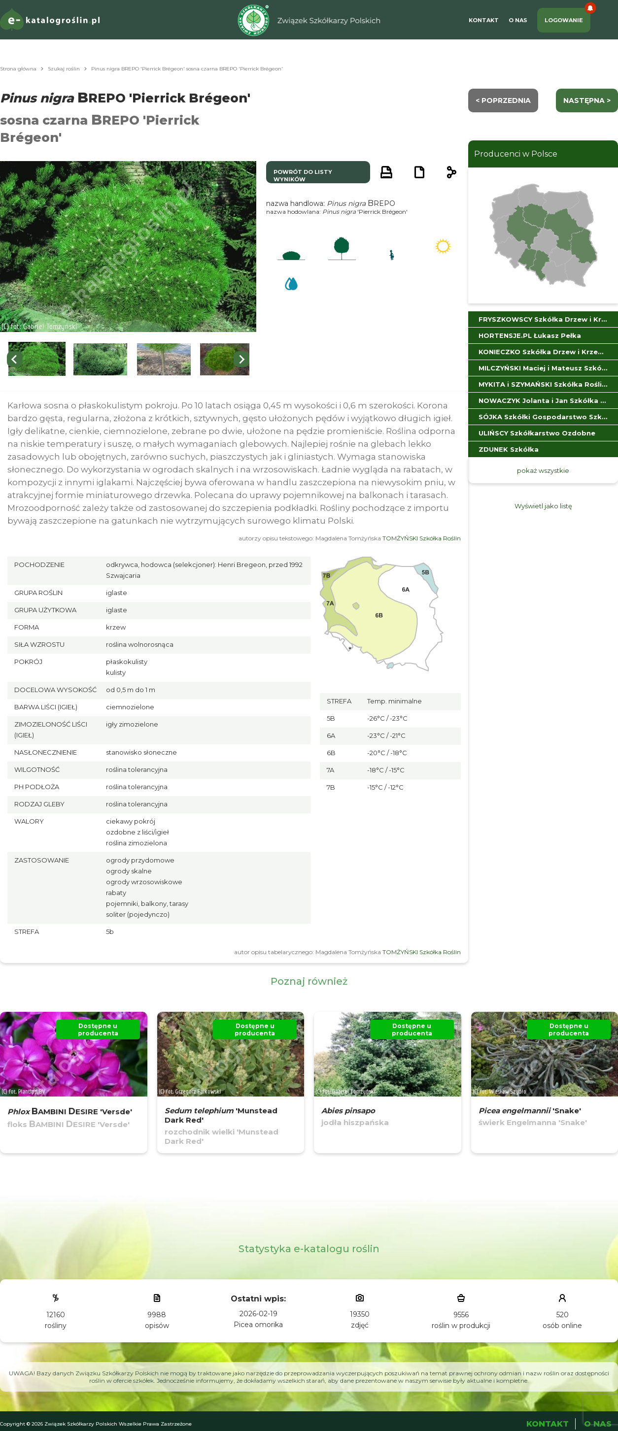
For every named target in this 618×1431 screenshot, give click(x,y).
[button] (37, 359)
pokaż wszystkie (543, 470)
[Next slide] (241, 359)
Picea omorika (258, 1324)
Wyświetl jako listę (543, 506)
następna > (587, 100)
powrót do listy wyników (303, 175)
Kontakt (484, 20)
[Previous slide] (15, 359)
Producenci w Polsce (515, 154)
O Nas (518, 20)
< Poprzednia (503, 100)
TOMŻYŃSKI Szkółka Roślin (421, 538)
